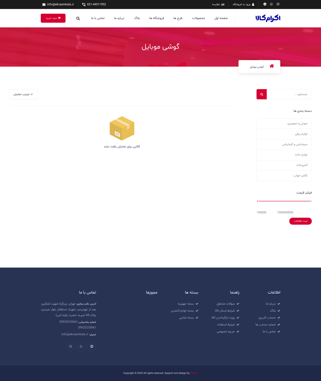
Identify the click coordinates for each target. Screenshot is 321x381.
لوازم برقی (301, 134)
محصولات (198, 18)
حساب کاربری (267, 318)
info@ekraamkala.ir (60, 4)
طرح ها (178, 18)
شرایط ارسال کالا (225, 311)
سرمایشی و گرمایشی (294, 144)
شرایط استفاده (226, 325)
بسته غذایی (186, 318)
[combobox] (23, 94)
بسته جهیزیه (186, 304)
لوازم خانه (301, 155)
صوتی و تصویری (297, 123)
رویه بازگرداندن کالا (223, 318)
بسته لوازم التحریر (182, 311)
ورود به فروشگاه (241, 4)
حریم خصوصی (226, 331)
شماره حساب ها (265, 325)
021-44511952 (96, 4)
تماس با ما (98, 18)
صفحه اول (221, 18)
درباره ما (119, 18)
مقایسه (216, 4)
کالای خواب (300, 176)
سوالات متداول (226, 304)
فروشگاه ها (156, 18)
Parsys (194, 373)
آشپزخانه (301, 165)
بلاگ (137, 18)
